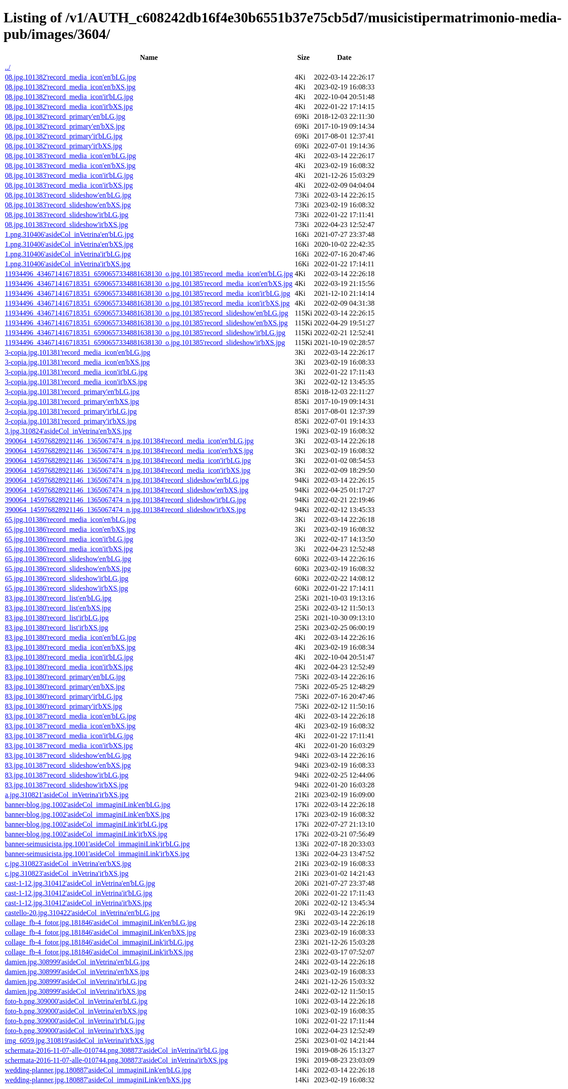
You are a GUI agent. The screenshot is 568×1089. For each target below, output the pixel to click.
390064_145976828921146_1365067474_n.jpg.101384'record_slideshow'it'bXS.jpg (125, 509)
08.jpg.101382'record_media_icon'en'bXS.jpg (70, 87)
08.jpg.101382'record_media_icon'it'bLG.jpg (69, 97)
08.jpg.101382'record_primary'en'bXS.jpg (65, 126)
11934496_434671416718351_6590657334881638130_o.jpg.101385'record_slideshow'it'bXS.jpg (145, 342)
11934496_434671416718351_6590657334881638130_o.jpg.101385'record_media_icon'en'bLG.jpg (149, 274)
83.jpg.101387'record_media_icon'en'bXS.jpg (70, 726)
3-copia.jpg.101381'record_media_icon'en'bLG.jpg (77, 352)
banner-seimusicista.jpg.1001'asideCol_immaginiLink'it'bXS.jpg (97, 854)
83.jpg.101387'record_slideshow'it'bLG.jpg (67, 775)
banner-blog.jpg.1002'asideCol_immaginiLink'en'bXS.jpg (87, 814)
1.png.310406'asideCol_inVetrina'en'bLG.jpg (69, 234)
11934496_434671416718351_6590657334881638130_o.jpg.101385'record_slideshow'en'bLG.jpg (146, 313)
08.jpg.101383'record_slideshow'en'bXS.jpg (68, 205)
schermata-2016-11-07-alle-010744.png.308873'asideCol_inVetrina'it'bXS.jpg (116, 1060)
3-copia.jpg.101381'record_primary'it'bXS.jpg (70, 421)
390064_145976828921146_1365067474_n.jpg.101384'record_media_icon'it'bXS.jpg (128, 470)
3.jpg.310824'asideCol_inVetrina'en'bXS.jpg (68, 431)
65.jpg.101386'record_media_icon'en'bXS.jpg (70, 529)
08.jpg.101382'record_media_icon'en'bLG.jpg (70, 77)
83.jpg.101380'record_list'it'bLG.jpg (57, 618)
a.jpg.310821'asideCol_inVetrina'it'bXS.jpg (67, 795)
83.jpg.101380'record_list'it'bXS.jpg (56, 627)
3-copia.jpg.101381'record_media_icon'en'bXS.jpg (77, 362)
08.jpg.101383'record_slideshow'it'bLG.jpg (67, 215)
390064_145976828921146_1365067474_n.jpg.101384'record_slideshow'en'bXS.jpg (126, 490)
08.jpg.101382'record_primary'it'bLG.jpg (63, 136)
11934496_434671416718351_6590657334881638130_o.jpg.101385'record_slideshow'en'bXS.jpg (146, 323)
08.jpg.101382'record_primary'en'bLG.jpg (65, 116)
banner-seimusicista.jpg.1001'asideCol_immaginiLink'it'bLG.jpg (97, 844)
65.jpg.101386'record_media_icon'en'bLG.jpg (70, 519)
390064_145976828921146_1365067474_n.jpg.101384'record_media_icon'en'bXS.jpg (129, 450)
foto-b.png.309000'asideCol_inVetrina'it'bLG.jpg (75, 1021)
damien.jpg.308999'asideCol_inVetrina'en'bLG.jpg (77, 962)
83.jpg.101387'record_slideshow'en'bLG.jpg (68, 755)
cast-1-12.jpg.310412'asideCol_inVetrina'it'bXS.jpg (78, 903)
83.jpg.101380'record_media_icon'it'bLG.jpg (69, 657)
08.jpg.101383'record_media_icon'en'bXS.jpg (70, 165)
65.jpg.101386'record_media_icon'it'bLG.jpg (69, 539)
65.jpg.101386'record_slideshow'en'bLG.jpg (68, 559)
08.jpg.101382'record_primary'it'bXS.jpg (63, 146)
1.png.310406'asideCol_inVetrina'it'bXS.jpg (67, 264)
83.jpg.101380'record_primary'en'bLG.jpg (65, 677)
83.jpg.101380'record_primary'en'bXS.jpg (65, 686)
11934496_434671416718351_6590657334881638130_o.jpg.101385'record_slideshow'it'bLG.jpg (145, 332)
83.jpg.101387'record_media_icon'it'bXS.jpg (69, 745)
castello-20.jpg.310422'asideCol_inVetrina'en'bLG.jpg (82, 913)
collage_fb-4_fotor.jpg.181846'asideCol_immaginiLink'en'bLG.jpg (100, 922)
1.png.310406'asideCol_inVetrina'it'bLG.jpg (68, 254)
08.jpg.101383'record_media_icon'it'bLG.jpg (69, 175)
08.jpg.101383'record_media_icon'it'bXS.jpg (69, 185)
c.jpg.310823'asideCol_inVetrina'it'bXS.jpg (67, 873)
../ (7, 67)
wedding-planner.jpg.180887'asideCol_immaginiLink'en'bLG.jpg (98, 1070)
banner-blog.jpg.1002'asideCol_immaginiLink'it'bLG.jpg (86, 824)
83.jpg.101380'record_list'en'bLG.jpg (58, 598)
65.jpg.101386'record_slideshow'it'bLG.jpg (67, 578)
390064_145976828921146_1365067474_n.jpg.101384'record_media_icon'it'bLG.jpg (128, 460)
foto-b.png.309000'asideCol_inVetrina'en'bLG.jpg (76, 1001)
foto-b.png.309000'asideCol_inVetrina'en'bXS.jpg (76, 1011)
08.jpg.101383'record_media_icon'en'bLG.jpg (70, 156)
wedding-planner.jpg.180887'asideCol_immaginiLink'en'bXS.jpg (98, 1080)
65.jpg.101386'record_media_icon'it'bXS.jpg (69, 549)
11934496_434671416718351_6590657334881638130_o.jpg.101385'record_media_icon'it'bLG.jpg (147, 293)
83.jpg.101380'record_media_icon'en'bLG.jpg (70, 637)
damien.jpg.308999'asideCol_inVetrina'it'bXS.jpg (75, 991)
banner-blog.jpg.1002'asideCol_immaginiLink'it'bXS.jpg (86, 834)
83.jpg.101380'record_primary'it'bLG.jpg (63, 696)
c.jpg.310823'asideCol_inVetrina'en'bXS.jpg (68, 863)
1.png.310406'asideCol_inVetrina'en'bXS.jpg (69, 244)
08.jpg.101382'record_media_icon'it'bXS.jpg (69, 106)
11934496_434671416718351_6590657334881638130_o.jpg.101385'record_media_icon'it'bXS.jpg (147, 303)
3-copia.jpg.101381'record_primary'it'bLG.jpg (71, 411)
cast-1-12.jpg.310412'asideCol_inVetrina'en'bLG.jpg (80, 883)
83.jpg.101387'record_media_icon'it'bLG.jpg (69, 736)
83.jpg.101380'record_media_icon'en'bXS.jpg (70, 647)
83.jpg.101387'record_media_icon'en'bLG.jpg (70, 716)
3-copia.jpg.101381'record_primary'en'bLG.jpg (72, 391)
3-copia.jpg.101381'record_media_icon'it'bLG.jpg (76, 372)
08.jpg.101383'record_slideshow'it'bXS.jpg (66, 224)
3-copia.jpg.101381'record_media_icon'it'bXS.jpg (76, 382)
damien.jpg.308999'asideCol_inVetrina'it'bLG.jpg (76, 981)
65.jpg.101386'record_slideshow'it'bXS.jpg (66, 588)
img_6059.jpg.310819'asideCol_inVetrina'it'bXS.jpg (79, 1040)
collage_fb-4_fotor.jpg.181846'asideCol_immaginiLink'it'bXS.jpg (99, 952)
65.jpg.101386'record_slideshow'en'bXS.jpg (68, 568)
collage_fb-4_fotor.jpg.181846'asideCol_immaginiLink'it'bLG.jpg (99, 942)
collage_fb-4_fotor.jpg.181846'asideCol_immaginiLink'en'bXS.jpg (100, 932)
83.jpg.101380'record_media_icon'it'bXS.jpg (69, 667)
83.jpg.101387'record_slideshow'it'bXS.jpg (66, 785)
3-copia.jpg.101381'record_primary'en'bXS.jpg (72, 401)
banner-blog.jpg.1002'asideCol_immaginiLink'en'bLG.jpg (88, 804)
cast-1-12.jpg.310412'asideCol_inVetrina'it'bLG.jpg (78, 893)
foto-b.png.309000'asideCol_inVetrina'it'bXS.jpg (74, 1030)
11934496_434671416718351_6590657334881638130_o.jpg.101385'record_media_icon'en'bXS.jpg (148, 283)
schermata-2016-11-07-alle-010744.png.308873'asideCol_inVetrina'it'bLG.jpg (116, 1050)
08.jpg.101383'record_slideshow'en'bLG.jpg (68, 195)
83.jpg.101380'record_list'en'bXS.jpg (58, 608)
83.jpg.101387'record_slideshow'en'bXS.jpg (68, 765)
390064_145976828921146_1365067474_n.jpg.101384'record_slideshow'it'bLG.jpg (125, 500)
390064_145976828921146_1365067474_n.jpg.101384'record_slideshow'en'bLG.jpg (127, 480)
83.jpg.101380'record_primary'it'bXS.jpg (63, 706)
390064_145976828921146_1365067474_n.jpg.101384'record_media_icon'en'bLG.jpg (129, 441)
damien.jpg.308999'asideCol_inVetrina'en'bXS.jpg (77, 971)
